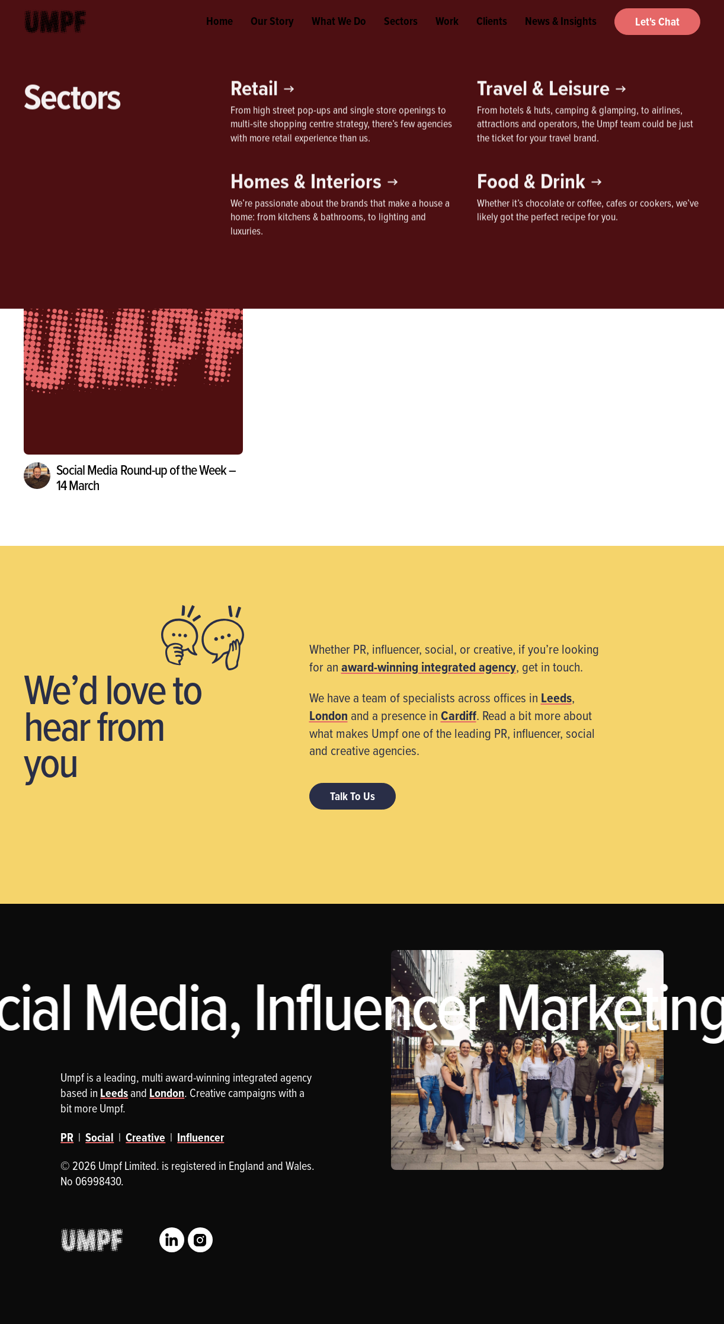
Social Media (242, 169)
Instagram (200, 1239)
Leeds (556, 697)
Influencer (121, 169)
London (328, 715)
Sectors (401, 35)
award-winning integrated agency (428, 666)
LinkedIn (171, 1239)
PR (179, 169)
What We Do (339, 35)
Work (447, 35)
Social (99, 1137)
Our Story (272, 35)
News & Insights (561, 35)
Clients (491, 35)
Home (219, 35)
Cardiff (458, 715)
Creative (53, 169)
